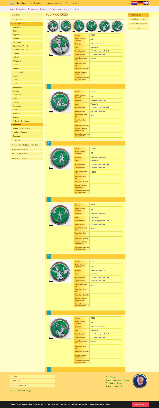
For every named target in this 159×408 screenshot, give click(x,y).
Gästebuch (16, 381)
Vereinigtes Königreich (21, 128)
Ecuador (16, 53)
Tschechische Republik (22, 121)
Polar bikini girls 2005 (138, 24)
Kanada (16, 38)
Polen (15, 98)
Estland (16, 57)
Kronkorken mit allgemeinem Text (25, 145)
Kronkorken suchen (19, 154)
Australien (16, 27)
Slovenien (16, 113)
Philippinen (17, 61)
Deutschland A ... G (20, 46)
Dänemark (17, 42)
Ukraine (16, 91)
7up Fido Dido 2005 (137, 19)
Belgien (16, 31)
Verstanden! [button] (140, 404)
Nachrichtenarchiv (19, 385)
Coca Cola (16, 140)
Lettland (16, 83)
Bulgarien (16, 35)
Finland (15, 65)
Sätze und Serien (18, 24)
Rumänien (17, 106)
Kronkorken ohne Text (20, 149)
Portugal (16, 102)
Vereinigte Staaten (20, 132)
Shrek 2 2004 (135, 28)
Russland (16, 110)
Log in (14, 376)
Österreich (17, 95)
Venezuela (17, 125)
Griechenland (18, 72)
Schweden (17, 136)
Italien (15, 80)
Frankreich (17, 68)
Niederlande (17, 87)
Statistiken (16, 15)
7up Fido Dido (135, 15)
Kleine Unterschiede (20, 158)
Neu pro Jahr (17, 19)
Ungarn (15, 76)
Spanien (16, 117)
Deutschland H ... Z (20, 50)
